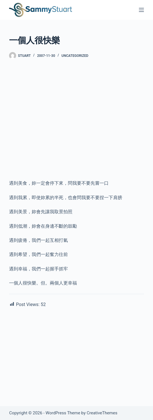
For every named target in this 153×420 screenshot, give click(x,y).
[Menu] (141, 9)
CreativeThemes (102, 412)
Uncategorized (74, 56)
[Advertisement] (76, 137)
